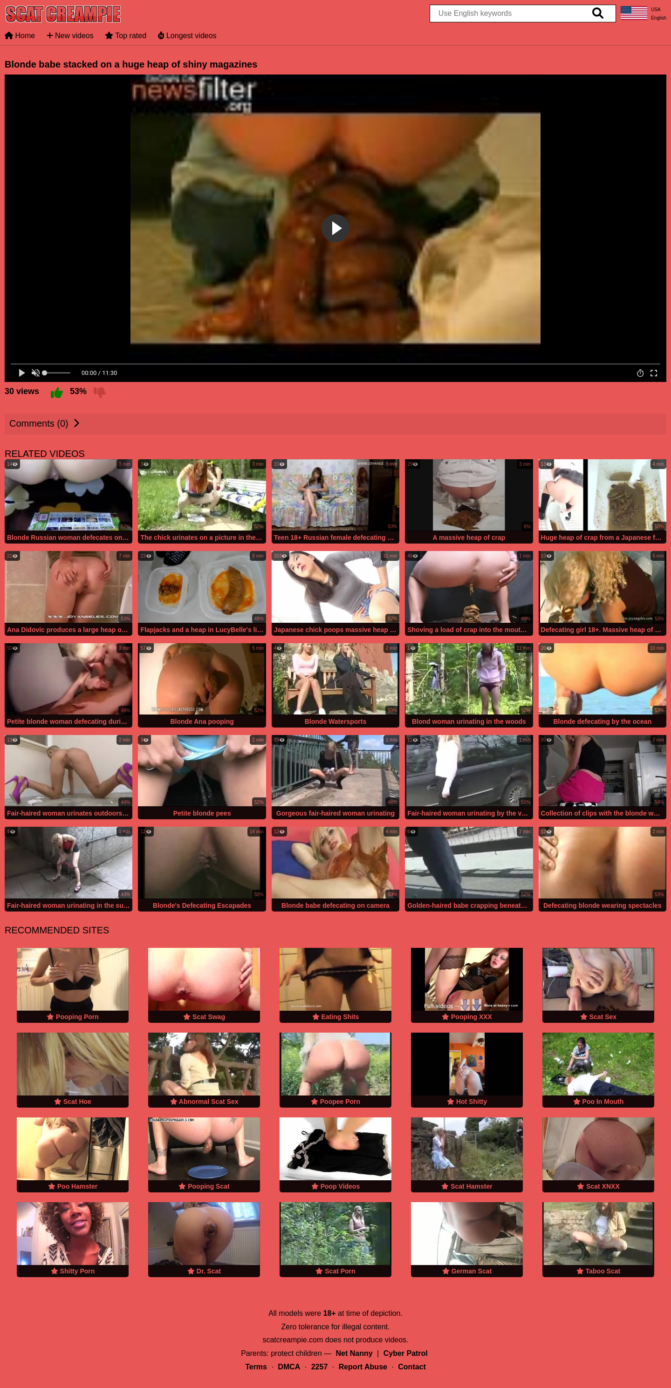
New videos (70, 36)
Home (20, 36)
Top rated (125, 36)
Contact (412, 1367)
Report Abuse (363, 1367)
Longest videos (187, 36)
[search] (598, 13)
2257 (319, 1367)
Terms (256, 1367)
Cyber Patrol (405, 1353)
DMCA (289, 1367)
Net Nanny (354, 1353)
